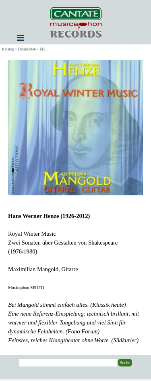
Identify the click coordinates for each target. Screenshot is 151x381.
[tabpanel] (75, 278)
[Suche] (68, 362)
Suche (125, 362)
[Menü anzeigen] (20, 37)
